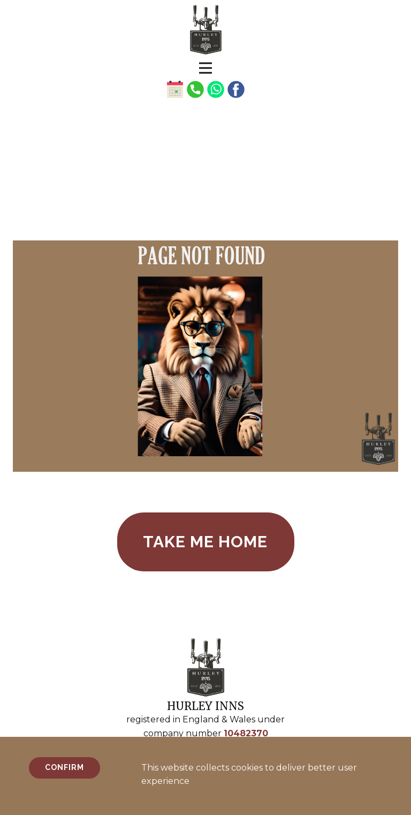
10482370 (246, 733)
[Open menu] (205, 68)
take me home (205, 541)
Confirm (64, 767)
